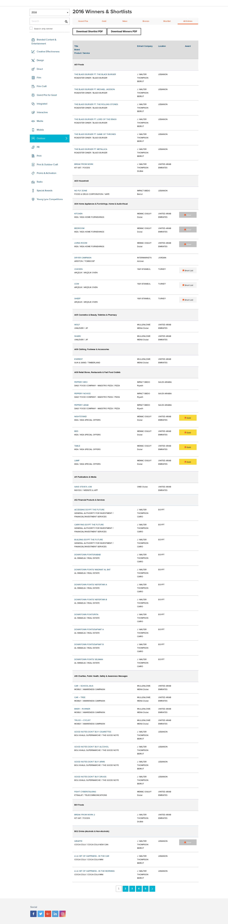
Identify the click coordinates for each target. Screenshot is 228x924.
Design (40, 60)
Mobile (40, 129)
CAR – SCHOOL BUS (83, 686)
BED (76, 431)
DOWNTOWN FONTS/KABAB (87, 554)
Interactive (42, 112)
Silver (124, 21)
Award (188, 46)
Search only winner (43, 28)
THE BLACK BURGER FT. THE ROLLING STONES (96, 104)
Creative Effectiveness (48, 51)
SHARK (77, 336)
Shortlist (167, 21)
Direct (40, 68)
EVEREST (78, 359)
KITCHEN (78, 213)
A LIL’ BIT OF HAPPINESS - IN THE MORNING (94, 871)
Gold (104, 21)
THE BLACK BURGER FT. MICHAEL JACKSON (94, 89)
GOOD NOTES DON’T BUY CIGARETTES (92, 732)
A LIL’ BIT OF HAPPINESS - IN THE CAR (91, 856)
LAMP (76, 460)
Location (162, 46)
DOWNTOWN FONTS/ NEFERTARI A (90, 584)
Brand (77, 49)
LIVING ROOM (80, 243)
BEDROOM (79, 228)
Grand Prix (83, 21)
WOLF (77, 324)
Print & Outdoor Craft (47, 164)
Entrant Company (145, 46)
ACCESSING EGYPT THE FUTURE (89, 509)
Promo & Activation (46, 173)
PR (38, 147)
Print (39, 155)
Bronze (146, 21)
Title (76, 46)
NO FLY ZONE (80, 190)
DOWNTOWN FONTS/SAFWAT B (89, 644)
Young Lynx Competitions (50, 199)
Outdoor (41, 138)
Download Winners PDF (124, 31)
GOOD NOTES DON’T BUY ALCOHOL (91, 747)
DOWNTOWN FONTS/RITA (86, 614)
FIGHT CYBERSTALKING (85, 791)
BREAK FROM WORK (83, 164)
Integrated (42, 103)
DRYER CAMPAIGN (82, 257)
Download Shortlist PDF (89, 31)
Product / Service (82, 53)
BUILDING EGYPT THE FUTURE (88, 539)
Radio (40, 181)
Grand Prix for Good (47, 95)
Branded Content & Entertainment (44, 41)
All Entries (187, 21)
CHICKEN (78, 269)
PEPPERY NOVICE (82, 393)
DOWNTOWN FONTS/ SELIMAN (88, 659)
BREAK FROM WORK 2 (84, 814)
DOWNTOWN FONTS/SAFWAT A (89, 629)
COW (76, 284)
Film (39, 77)
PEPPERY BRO (81, 382)
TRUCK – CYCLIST (82, 720)
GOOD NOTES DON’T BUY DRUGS (90, 776)
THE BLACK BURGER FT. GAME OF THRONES (95, 134)
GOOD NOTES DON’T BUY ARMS (89, 761)
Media (40, 121)
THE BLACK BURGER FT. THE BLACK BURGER (95, 74)
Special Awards (44, 190)
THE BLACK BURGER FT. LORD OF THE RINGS (95, 119)
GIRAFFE (78, 841)
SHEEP (77, 298)
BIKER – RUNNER (82, 709)
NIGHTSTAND (80, 416)
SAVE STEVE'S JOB (83, 486)
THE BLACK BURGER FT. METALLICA (90, 149)
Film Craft (42, 86)
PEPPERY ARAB (81, 405)
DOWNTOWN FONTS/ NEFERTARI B (90, 599)
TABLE (77, 446)
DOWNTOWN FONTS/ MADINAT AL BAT (92, 569)
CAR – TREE (79, 697)
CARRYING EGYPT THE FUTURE (89, 524)
